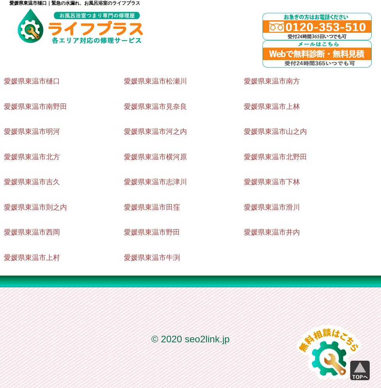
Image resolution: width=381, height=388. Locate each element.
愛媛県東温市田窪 (152, 207)
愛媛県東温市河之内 (155, 131)
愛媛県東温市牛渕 (152, 258)
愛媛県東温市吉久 (32, 182)
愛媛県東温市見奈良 (155, 106)
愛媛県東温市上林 (272, 106)
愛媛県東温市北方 (32, 157)
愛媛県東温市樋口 (32, 81)
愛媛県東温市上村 (32, 258)
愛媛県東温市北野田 (275, 157)
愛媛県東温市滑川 (272, 207)
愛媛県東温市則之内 (35, 207)
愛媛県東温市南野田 (35, 106)
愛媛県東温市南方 (272, 81)
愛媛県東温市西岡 (32, 232)
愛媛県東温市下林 (272, 182)
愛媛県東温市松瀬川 (155, 81)
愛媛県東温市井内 (272, 232)
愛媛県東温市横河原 (155, 157)
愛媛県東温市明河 (32, 131)
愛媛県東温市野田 (152, 232)
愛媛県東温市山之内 (275, 131)
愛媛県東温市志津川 (155, 182)
